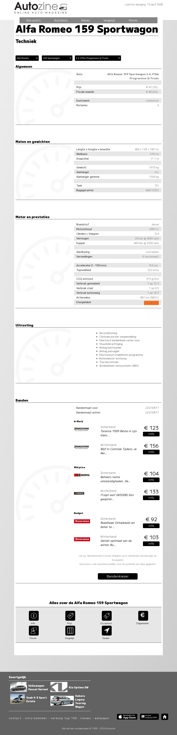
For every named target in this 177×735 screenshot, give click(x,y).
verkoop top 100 (64, 718)
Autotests (61, 20)
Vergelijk (109, 20)
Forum (133, 20)
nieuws (86, 718)
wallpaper (102, 718)
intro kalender (36, 718)
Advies (85, 20)
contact (15, 718)
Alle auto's (33, 20)
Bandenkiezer (118, 576)
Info (151, 434)
